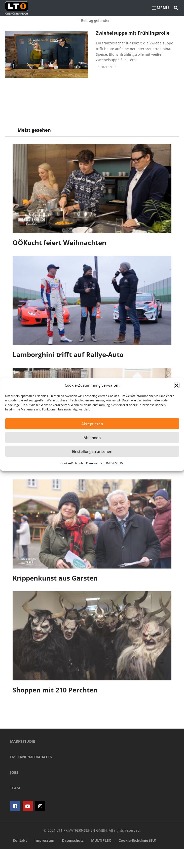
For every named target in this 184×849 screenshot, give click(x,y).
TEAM (15, 788)
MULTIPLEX (101, 840)
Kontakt (20, 840)
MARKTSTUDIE (22, 741)
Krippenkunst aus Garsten (55, 578)
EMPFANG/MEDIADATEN (31, 756)
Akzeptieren (92, 423)
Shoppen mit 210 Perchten (55, 689)
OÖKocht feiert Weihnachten (59, 242)
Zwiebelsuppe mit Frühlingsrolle (133, 33)
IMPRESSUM (115, 463)
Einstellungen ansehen (92, 451)
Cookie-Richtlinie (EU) (137, 840)
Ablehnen (92, 437)
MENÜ (160, 8)
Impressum (44, 840)
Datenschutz (95, 463)
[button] (176, 385)
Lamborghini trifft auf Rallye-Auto (68, 354)
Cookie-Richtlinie (72, 463)
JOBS (14, 772)
